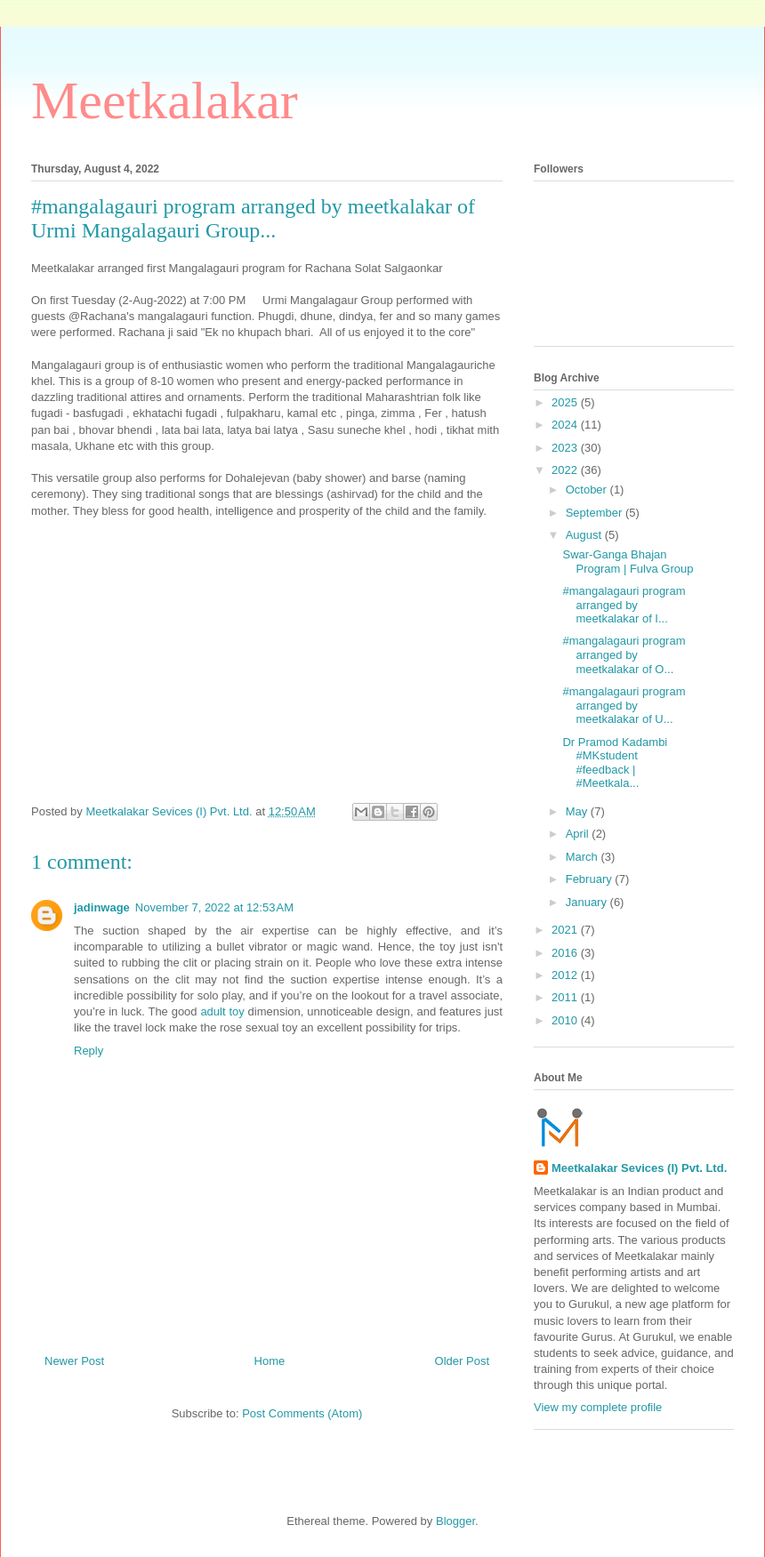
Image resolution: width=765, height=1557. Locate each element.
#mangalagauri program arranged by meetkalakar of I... (623, 604)
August (585, 535)
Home (270, 1361)
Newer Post (74, 1361)
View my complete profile (598, 1407)
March (583, 856)
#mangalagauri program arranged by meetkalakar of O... (623, 654)
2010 (566, 1020)
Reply (88, 1050)
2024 (566, 424)
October (588, 489)
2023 (566, 447)
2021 (566, 929)
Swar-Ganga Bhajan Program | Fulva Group (627, 561)
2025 (566, 402)
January (588, 902)
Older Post (462, 1361)
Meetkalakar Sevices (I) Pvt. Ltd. (639, 1168)
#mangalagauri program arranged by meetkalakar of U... (623, 705)
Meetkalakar (164, 100)
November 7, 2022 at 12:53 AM (214, 907)
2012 (566, 975)
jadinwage (102, 907)
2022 (566, 470)
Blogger (455, 1521)
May (578, 811)
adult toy (222, 1011)
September (595, 512)
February (591, 879)
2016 (566, 952)
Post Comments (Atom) (302, 1413)
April (579, 833)
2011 (566, 997)
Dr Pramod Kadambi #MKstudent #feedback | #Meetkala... (614, 763)
